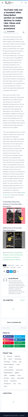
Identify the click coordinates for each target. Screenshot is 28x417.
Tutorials (14, 361)
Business (9, 356)
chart (5, 367)
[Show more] (17, 271)
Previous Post (6, 328)
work (19, 383)
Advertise (21, 415)
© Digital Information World (11, 415)
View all (22, 300)
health (5, 375)
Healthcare (17, 356)
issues (19, 375)
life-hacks (6, 378)
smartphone (13, 381)
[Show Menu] (2, 2)
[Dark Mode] (22, 2)
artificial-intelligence (9, 364)
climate (11, 367)
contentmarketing (8, 370)
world (5, 386)
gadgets (17, 372)
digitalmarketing (8, 372)
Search (10, 359)
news (22, 265)
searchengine (20, 378)
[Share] (23, 32)
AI (4, 356)
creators (17, 265)
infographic (12, 375)
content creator (10, 265)
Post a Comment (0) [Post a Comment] (14, 322)
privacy (13, 378)
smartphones (7, 383)
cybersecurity (19, 370)
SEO (5, 359)
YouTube (19, 267)
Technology (12, 267)
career (18, 364)
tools (14, 383)
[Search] (25, 2)
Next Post (23, 328)
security (6, 381)
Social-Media (6, 267)
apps (20, 361)
